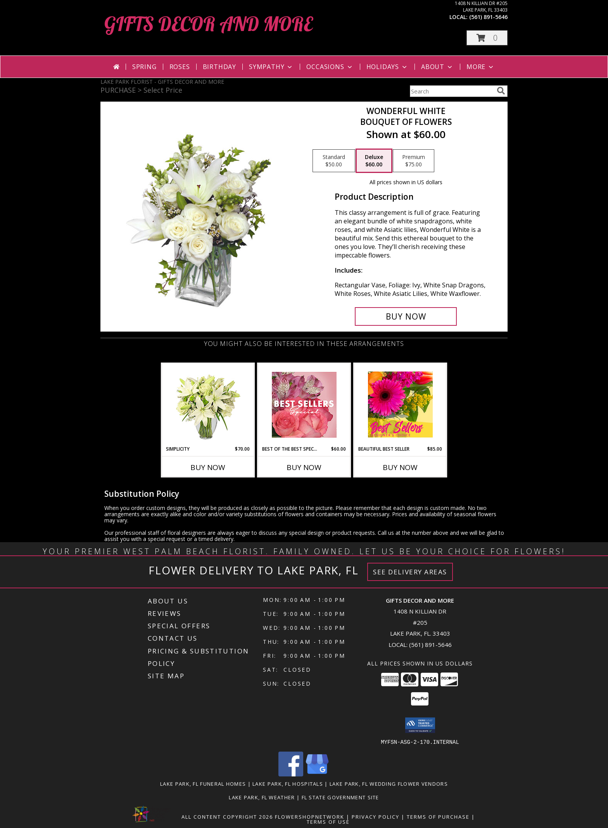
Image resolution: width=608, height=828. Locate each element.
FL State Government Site (340, 796)
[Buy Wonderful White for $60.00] (406, 316)
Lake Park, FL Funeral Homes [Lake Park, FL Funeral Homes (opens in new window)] (203, 783)
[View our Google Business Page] (317, 774)
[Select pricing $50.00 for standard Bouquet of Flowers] (334, 161)
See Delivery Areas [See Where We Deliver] (410, 571)
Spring (144, 66)
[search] (501, 90)
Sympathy (271, 66)
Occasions (329, 66)
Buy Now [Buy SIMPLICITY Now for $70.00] (207, 467)
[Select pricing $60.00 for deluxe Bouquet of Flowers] (374, 161)
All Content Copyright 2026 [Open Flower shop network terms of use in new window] (227, 816)
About (437, 66)
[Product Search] (451, 91)
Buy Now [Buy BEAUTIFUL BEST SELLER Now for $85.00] (400, 467)
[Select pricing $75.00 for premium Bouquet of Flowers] (413, 161)
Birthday (219, 66)
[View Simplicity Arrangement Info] (208, 404)
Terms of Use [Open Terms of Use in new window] (328, 821)
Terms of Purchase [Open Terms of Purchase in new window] (438, 816)
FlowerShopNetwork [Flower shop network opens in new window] (309, 816)
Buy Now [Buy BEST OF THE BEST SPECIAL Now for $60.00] (304, 467)
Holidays (387, 66)
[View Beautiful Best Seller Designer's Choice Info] (400, 404)
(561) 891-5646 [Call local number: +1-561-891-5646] (488, 17)
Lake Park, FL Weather (262, 796)
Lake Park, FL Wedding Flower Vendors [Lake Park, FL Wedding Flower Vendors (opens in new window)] (389, 783)
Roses (179, 66)
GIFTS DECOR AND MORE (208, 24)
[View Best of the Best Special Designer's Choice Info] (304, 404)
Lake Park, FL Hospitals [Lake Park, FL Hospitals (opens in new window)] (287, 783)
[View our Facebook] (290, 774)
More (480, 66)
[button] (487, 37)
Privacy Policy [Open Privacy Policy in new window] (375, 816)
